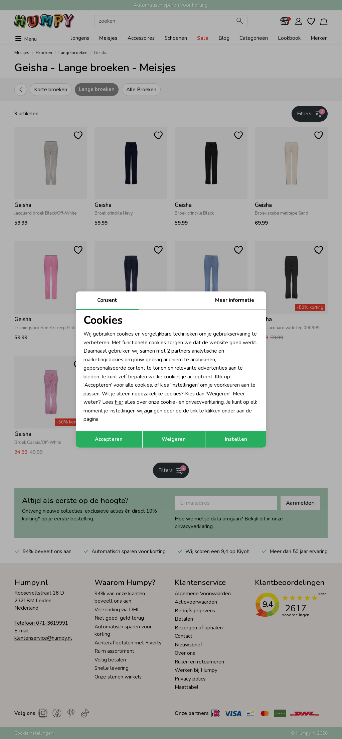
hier (119, 402)
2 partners (178, 351)
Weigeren (174, 439)
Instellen (236, 439)
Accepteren (109, 439)
